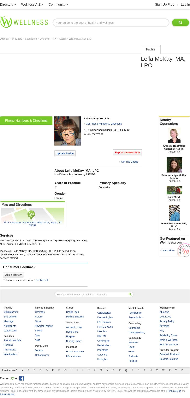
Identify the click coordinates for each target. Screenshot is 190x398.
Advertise (164, 326)
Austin (62, 38)
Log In (185, 4)
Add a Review (13, 274)
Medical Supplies (75, 316)
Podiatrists (102, 350)
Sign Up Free (164, 4)
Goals (131, 351)
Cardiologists (104, 312)
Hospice (70, 336)
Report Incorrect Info (127, 152)
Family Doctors (105, 326)
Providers (17, 38)
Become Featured (169, 359)
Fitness (39, 316)
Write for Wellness (169, 344)
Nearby (174, 122)
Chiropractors (11, 312)
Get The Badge (129, 161)
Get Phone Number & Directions (104, 123)
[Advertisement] (36, 79)
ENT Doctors (103, 322)
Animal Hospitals (12, 340)
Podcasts (133, 356)
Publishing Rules (168, 335)
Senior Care (72, 322)
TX (55, 38)
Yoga (37, 340)
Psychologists (135, 317)
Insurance (71, 347)
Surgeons (102, 354)
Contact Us (165, 316)
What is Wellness (168, 340)
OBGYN (101, 336)
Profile (150, 49)
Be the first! (42, 280)
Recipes (132, 361)
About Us (164, 312)
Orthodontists (42, 355)
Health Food (72, 312)
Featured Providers (169, 354)
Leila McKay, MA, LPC (80, 38)
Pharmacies (10, 349)
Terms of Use (174, 391)
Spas (37, 335)
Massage (8, 321)
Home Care (72, 331)
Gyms (38, 321)
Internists (102, 331)
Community (57, 4)
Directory (6, 4)
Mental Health (136, 308)
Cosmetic (40, 312)
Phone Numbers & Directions (26, 120)
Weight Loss (10, 330)
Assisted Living (74, 327)
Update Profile (65, 153)
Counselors (134, 328)
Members (133, 342)
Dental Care (41, 345)
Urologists (102, 359)
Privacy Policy (167, 321)
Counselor (45, 38)
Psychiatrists (134, 312)
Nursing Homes (74, 341)
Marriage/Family (136, 332)
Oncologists (103, 340)
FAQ (162, 330)
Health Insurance (75, 351)
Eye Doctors (10, 316)
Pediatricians (104, 345)
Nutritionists (10, 326)
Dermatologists (105, 317)
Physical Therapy (44, 326)
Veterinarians (10, 354)
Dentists (39, 350)
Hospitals (8, 345)
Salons (38, 330)
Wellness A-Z (31, 4)
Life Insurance (73, 356)
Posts (131, 347)
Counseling (31, 38)
